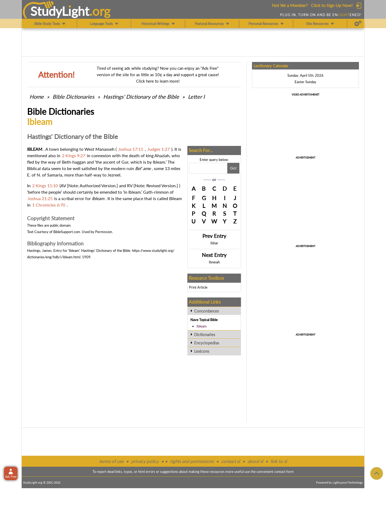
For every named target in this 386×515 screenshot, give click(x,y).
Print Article (198, 287)
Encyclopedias (206, 342)
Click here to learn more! (158, 81)
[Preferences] (358, 24)
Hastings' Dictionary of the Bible (141, 96)
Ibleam (201, 326)
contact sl (230, 461)
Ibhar (214, 243)
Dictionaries (204, 334)
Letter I (196, 96)
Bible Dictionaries (73, 96)
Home (36, 96)
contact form (284, 471)
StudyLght (60, 11)
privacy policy (145, 461)
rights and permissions (192, 461)
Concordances (206, 310)
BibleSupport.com (66, 232)
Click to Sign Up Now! (331, 5)
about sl (255, 461)
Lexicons (201, 351)
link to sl (278, 461)
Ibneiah (214, 262)
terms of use (111, 461)
